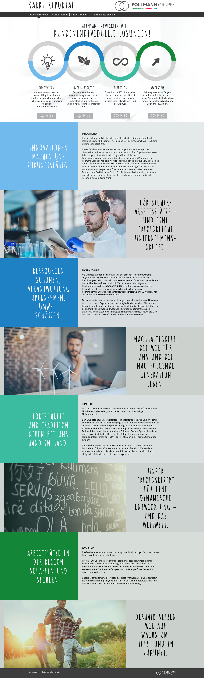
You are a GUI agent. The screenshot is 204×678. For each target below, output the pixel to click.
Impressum (33, 672)
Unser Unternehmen (38, 14)
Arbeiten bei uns (60, 14)
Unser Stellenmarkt (80, 14)
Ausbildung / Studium (104, 14)
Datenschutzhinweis (51, 672)
